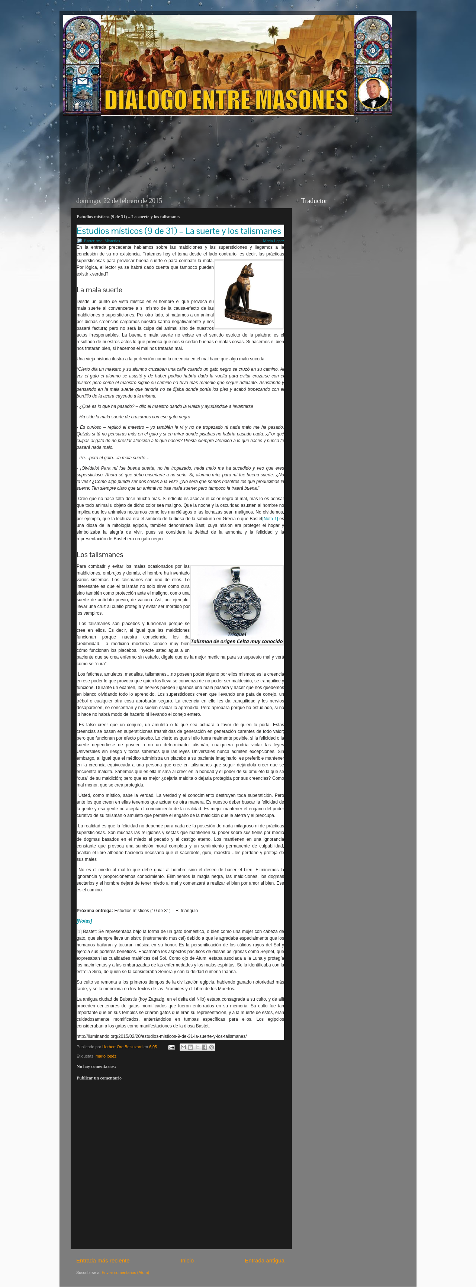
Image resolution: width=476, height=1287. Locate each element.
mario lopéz (106, 1056)
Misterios (112, 240)
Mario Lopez (273, 240)
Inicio (187, 1260)
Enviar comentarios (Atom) (125, 1272)
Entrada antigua (264, 1260)
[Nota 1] (270, 518)
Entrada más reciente (103, 1260)
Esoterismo (93, 240)
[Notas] (84, 921)
